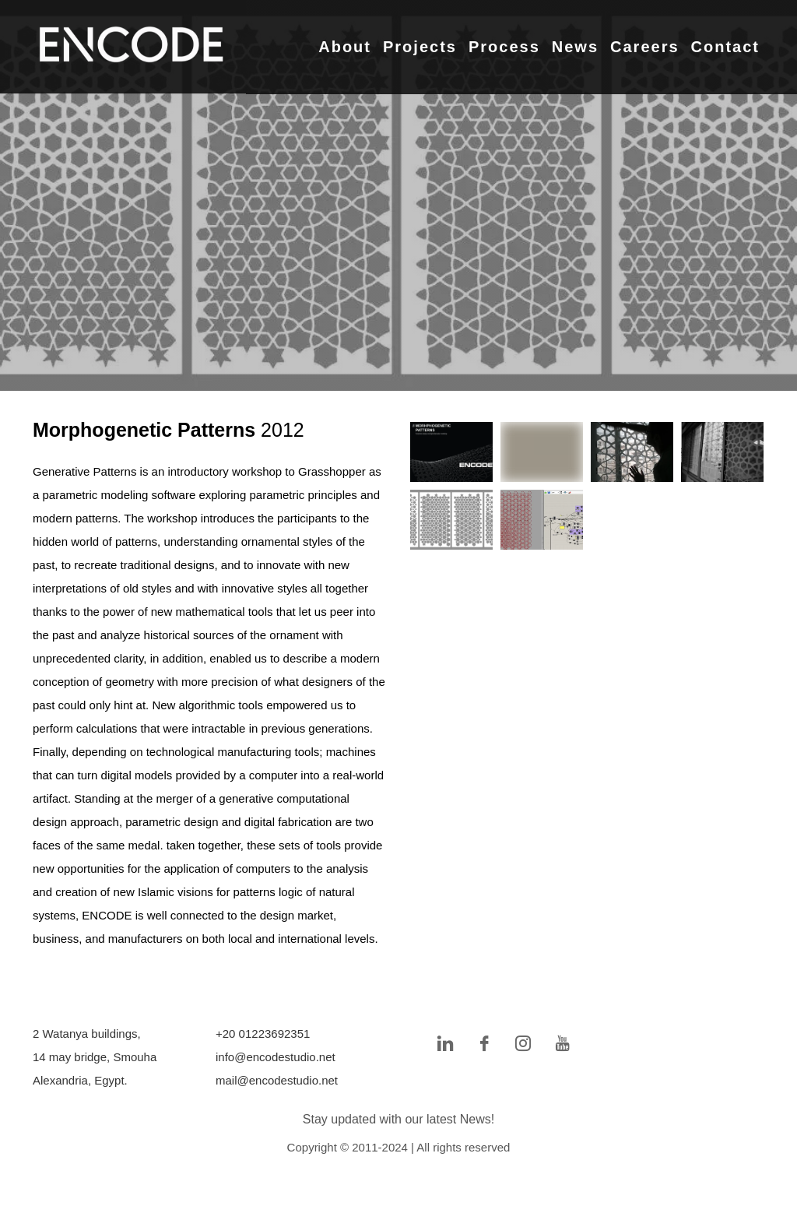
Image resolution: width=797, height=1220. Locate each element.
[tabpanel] (398, 195)
